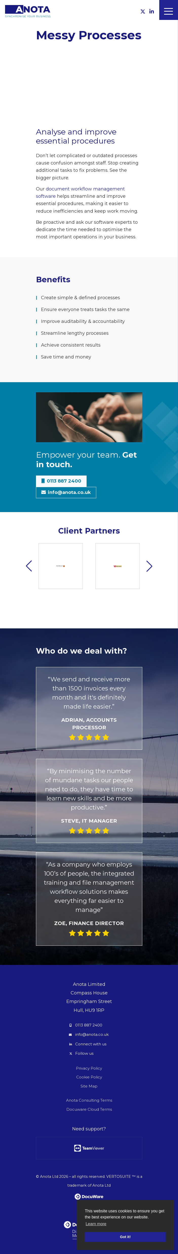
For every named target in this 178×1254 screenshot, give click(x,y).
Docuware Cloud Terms (89, 1109)
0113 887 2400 (88, 1025)
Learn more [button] (96, 1224)
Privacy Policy (89, 1068)
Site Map (89, 1086)
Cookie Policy (89, 1077)
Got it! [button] (125, 1237)
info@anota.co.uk (92, 1034)
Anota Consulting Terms (89, 1100)
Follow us (84, 1053)
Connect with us (90, 1044)
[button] (149, 566)
